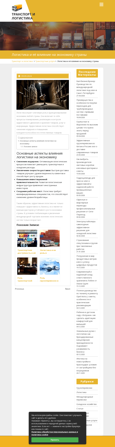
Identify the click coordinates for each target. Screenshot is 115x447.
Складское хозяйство (86, 404)
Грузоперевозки (84, 388)
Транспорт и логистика (23, 16)
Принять (55, 440)
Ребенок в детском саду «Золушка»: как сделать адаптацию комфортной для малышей (86, 318)
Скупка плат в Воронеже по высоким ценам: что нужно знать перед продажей (87, 127)
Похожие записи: (30, 146)
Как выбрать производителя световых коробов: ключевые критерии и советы (86, 165)
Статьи (79, 408)
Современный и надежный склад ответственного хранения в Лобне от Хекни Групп (86, 277)
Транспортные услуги (45, 61)
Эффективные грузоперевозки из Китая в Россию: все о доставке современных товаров (87, 146)
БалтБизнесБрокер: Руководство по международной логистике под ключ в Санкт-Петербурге (86, 87)
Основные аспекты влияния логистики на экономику (38, 142)
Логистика (81, 392)
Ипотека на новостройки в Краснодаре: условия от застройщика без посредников (86, 364)
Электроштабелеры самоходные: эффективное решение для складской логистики (86, 227)
